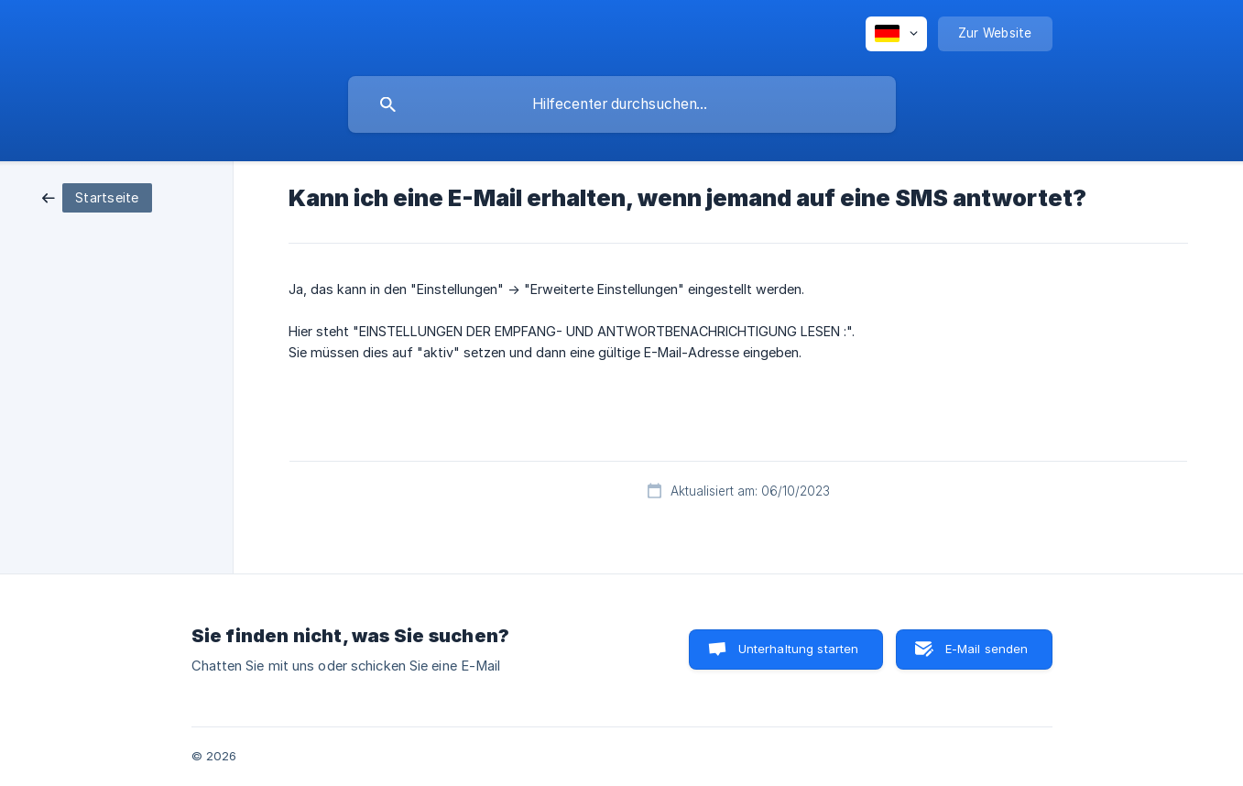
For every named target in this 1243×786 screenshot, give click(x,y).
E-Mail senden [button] (987, 648)
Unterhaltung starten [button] (798, 648)
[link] (97, 196)
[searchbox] (622, 104)
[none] (896, 33)
